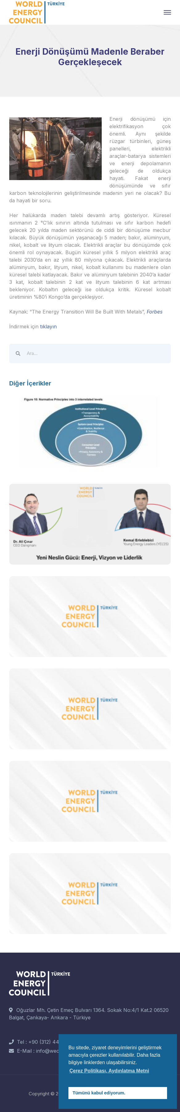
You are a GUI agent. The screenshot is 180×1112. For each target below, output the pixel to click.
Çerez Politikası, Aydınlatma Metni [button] (109, 1070)
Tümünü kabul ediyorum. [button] (99, 1092)
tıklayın (48, 326)
